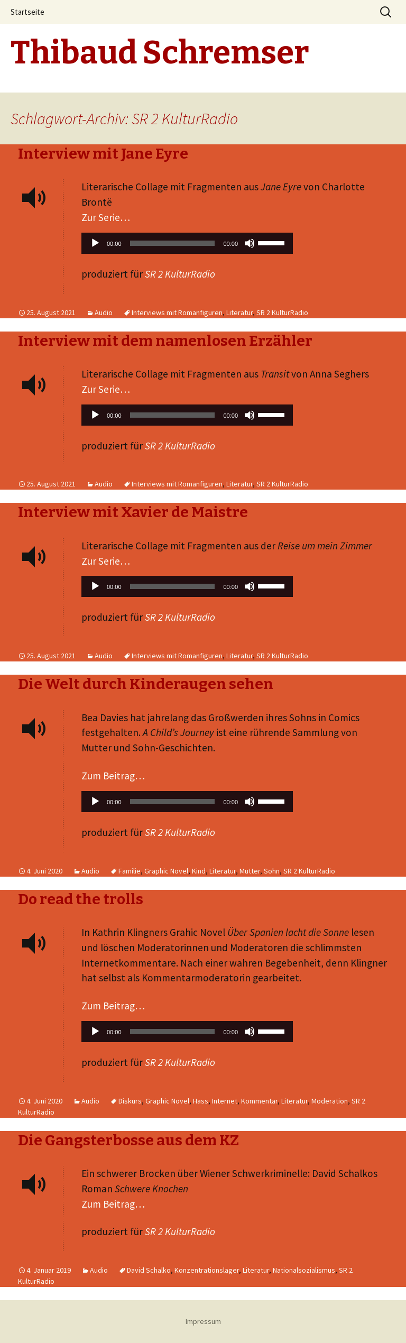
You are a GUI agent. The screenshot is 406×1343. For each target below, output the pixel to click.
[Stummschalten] (249, 243)
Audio (104, 312)
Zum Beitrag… (113, 775)
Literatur (239, 312)
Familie (129, 871)
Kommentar (259, 1101)
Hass (200, 1101)
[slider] (172, 243)
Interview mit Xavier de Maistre (133, 512)
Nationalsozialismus (304, 1270)
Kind (199, 871)
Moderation (329, 1101)
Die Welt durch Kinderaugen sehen (145, 684)
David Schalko (149, 1270)
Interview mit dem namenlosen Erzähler (165, 340)
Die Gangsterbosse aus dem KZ (128, 1140)
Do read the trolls (80, 899)
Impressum (203, 1321)
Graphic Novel (166, 871)
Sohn (272, 871)
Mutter (249, 871)
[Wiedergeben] (95, 243)
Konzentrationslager (206, 1270)
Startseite (27, 12)
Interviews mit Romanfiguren (177, 312)
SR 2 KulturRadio (282, 312)
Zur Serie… (105, 217)
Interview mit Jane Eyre (103, 153)
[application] (187, 246)
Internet (224, 1101)
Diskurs (130, 1101)
